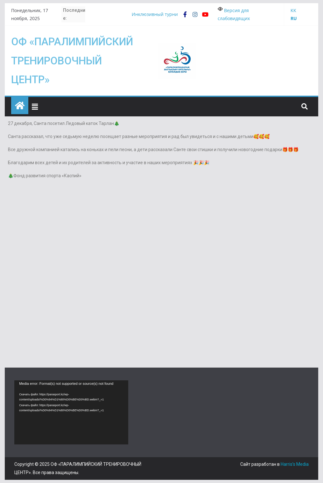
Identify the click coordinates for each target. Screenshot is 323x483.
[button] (35, 106)
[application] (71, 412)
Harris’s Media (295, 464)
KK (293, 10)
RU (294, 18)
